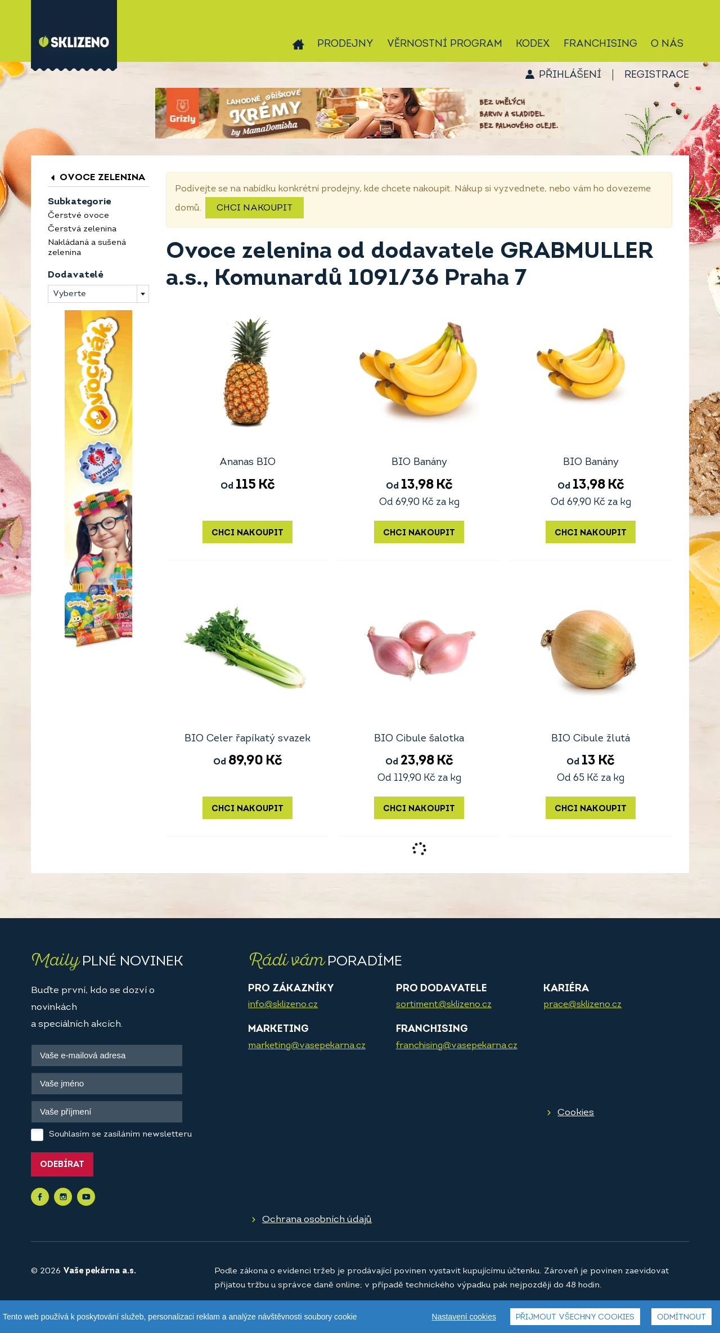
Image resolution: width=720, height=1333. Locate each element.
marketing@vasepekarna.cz (307, 1045)
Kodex (533, 44)
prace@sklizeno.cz (582, 1004)
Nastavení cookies (464, 1316)
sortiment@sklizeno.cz (444, 1004)
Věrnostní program (444, 44)
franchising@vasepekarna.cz (457, 1045)
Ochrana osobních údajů (317, 1219)
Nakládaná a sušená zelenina (87, 248)
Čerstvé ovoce (78, 216)
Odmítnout (681, 1317)
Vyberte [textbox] (69, 294)
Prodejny (345, 44)
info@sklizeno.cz (283, 1004)
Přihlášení (570, 75)
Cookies (575, 1112)
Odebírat (62, 1165)
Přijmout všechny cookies (575, 1317)
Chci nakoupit (254, 208)
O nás (667, 44)
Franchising (600, 44)
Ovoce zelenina (96, 177)
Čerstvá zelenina (82, 229)
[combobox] (98, 294)
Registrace (656, 75)
